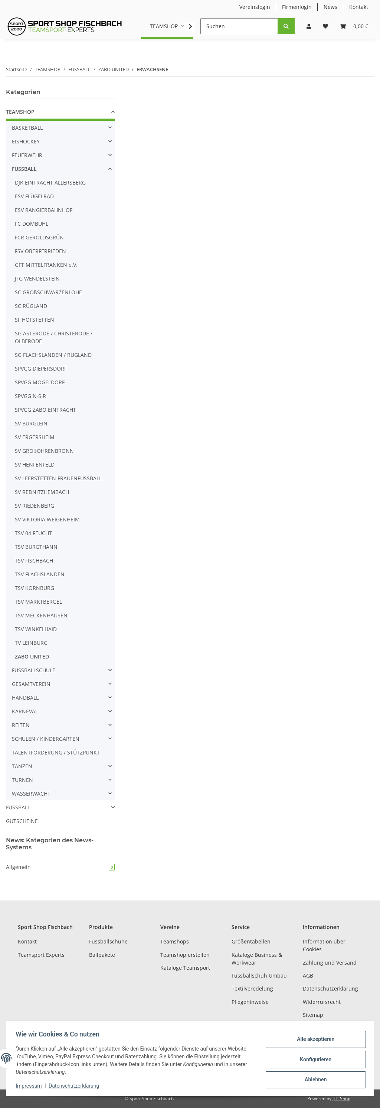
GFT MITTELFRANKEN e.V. (46, 264)
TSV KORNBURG (34, 587)
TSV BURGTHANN (36, 546)
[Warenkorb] (354, 26)
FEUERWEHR (27, 155)
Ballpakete (102, 954)
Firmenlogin (297, 6)
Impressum (31, 1086)
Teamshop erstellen (185, 954)
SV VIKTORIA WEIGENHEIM (47, 519)
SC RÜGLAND (31, 305)
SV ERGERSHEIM (35, 437)
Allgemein (60, 866)
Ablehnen (313, 1079)
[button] (309, 26)
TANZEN (22, 766)
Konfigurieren (313, 1059)
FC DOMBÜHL (31, 223)
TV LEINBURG (31, 642)
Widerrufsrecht (322, 1001)
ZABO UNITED (32, 656)
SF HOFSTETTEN (34, 319)
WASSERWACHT (31, 793)
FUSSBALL (24, 168)
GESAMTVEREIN (31, 683)
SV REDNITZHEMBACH (42, 491)
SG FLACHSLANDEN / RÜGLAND (53, 354)
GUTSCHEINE (22, 821)
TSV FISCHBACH (34, 560)
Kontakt (358, 6)
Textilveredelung (252, 988)
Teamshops (174, 941)
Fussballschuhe (108, 941)
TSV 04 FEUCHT (33, 533)
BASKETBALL (27, 127)
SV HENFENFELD (35, 464)
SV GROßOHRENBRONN (44, 450)
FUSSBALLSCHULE (33, 670)
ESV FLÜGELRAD (34, 196)
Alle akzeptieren (313, 1040)
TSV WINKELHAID (36, 629)
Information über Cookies (324, 945)
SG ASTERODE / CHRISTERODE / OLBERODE (53, 337)
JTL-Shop (341, 1098)
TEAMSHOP (20, 111)
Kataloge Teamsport (185, 967)
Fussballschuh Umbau (259, 975)
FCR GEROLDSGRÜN (39, 237)
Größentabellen (251, 941)
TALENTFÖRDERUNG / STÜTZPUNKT (56, 752)
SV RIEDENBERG (34, 505)
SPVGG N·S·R (30, 395)
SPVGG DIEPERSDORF (41, 368)
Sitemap (313, 1014)
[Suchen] (239, 26)
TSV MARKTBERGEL (38, 601)
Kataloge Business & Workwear (257, 958)
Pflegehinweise (250, 1001)
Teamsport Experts (41, 954)
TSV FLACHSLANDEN (40, 574)
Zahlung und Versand (330, 962)
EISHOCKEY (26, 141)
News (330, 6)
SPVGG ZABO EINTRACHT (45, 409)
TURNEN (22, 779)
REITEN (21, 725)
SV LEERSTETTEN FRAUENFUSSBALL (58, 478)
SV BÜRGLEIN (31, 423)
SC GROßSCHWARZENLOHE (48, 292)
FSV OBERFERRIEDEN (40, 251)
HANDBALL (25, 697)
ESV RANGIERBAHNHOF (43, 209)
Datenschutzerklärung (330, 988)
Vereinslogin (254, 6)
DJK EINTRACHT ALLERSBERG (50, 182)
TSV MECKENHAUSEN (41, 615)
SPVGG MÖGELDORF (40, 382)
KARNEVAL (25, 711)
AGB (308, 975)
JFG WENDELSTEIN (37, 278)
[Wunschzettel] (325, 26)
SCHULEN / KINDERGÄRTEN (45, 738)
